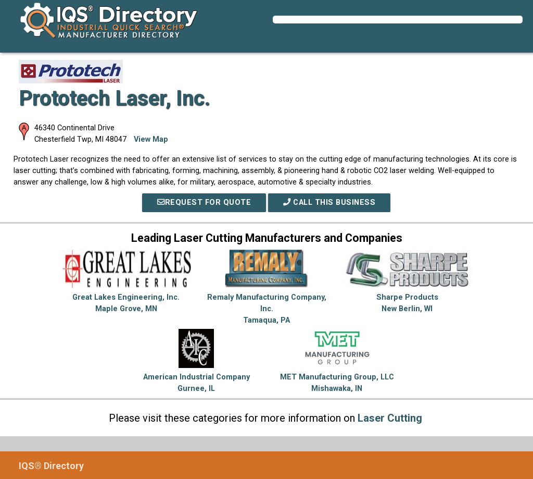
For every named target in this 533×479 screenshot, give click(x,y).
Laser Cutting (390, 418)
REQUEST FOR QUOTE (204, 202)
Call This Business (329, 202)
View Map (151, 139)
